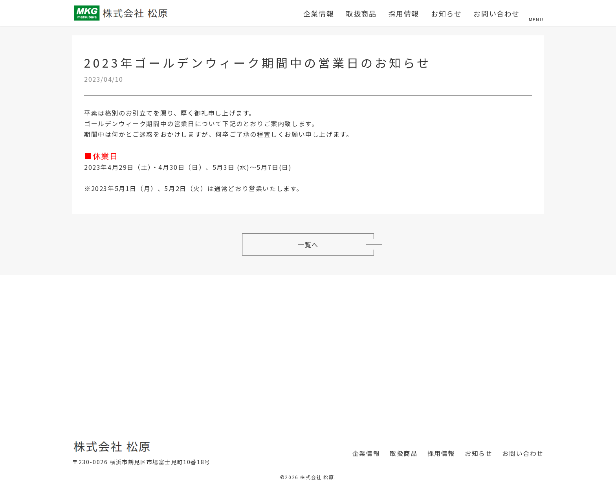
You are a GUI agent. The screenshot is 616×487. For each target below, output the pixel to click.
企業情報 (318, 13)
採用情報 (404, 13)
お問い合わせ (496, 13)
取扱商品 (361, 13)
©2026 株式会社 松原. (308, 481)
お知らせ (446, 13)
